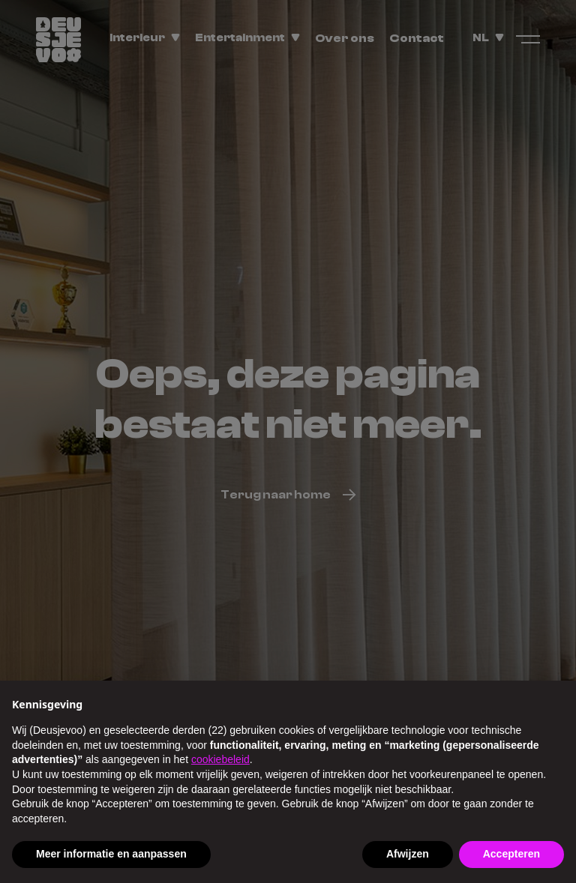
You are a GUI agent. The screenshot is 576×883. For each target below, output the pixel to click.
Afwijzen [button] (407, 854)
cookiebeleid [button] (220, 759)
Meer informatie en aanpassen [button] (111, 854)
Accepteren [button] (511, 854)
